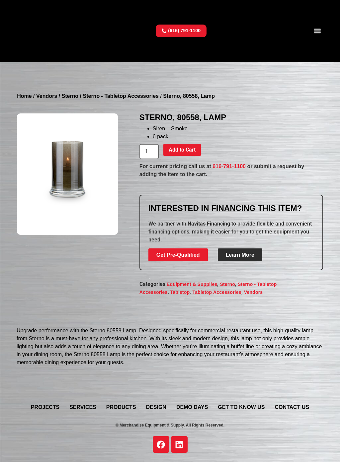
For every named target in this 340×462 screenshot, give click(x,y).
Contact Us (292, 407)
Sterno (69, 96)
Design (156, 407)
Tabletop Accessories (216, 292)
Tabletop (180, 292)
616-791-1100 (229, 166)
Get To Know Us (241, 407)
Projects (45, 407)
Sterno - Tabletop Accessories (121, 96)
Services (82, 407)
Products (121, 407)
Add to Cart (182, 150)
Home (24, 96)
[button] (317, 30)
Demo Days (192, 407)
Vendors (46, 96)
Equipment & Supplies (192, 284)
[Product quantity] (149, 151)
